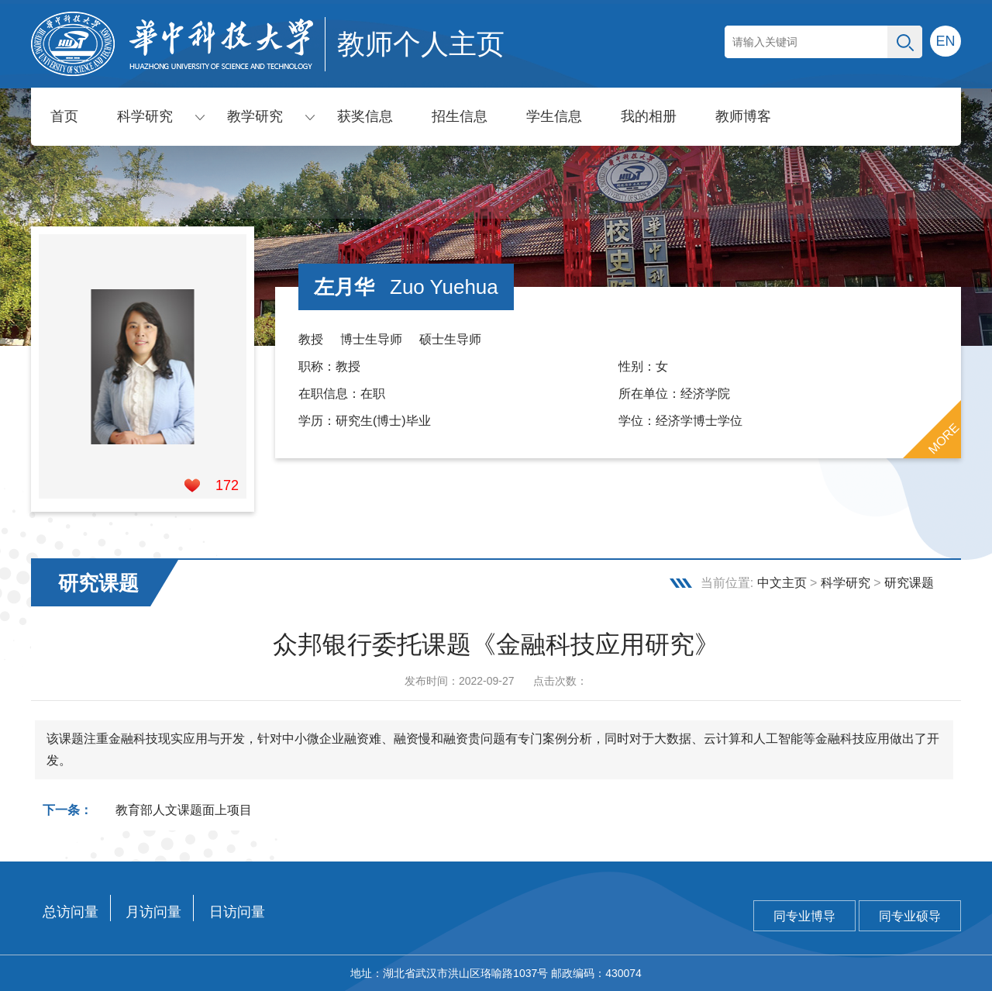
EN (945, 41)
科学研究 (145, 116)
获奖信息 (365, 116)
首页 (64, 116)
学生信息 (554, 116)
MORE (944, 439)
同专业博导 (804, 916)
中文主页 (782, 582)
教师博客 (743, 116)
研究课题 (909, 582)
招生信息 (459, 116)
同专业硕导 (910, 916)
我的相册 (649, 116)
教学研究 (255, 116)
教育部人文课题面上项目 (183, 810)
